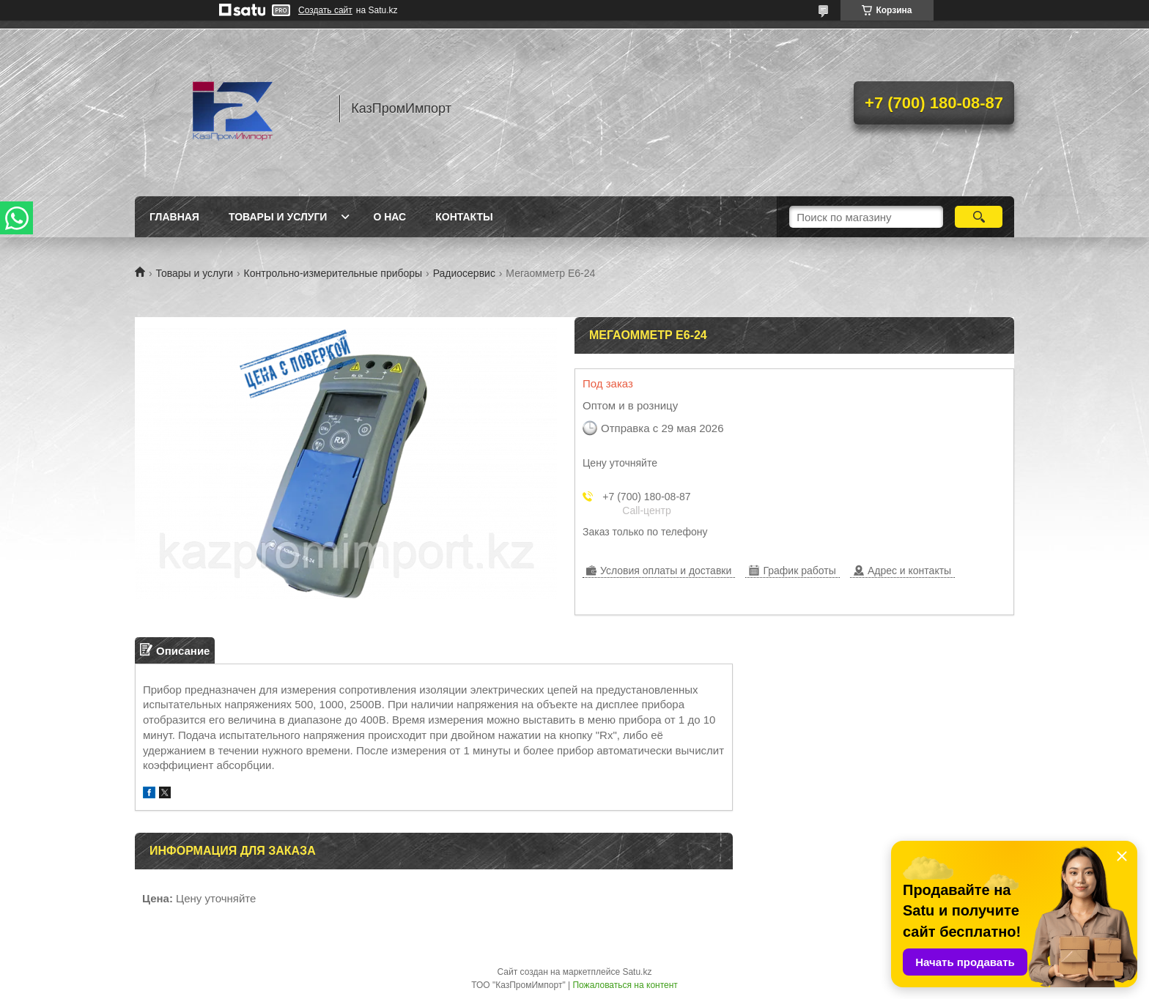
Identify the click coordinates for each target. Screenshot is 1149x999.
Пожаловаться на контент (624, 985)
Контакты (463, 217)
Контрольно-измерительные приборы (333, 273)
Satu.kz (636, 972)
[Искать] (978, 217)
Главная (174, 217)
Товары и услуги (278, 217)
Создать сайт (325, 10)
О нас (389, 217)
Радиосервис (464, 273)
